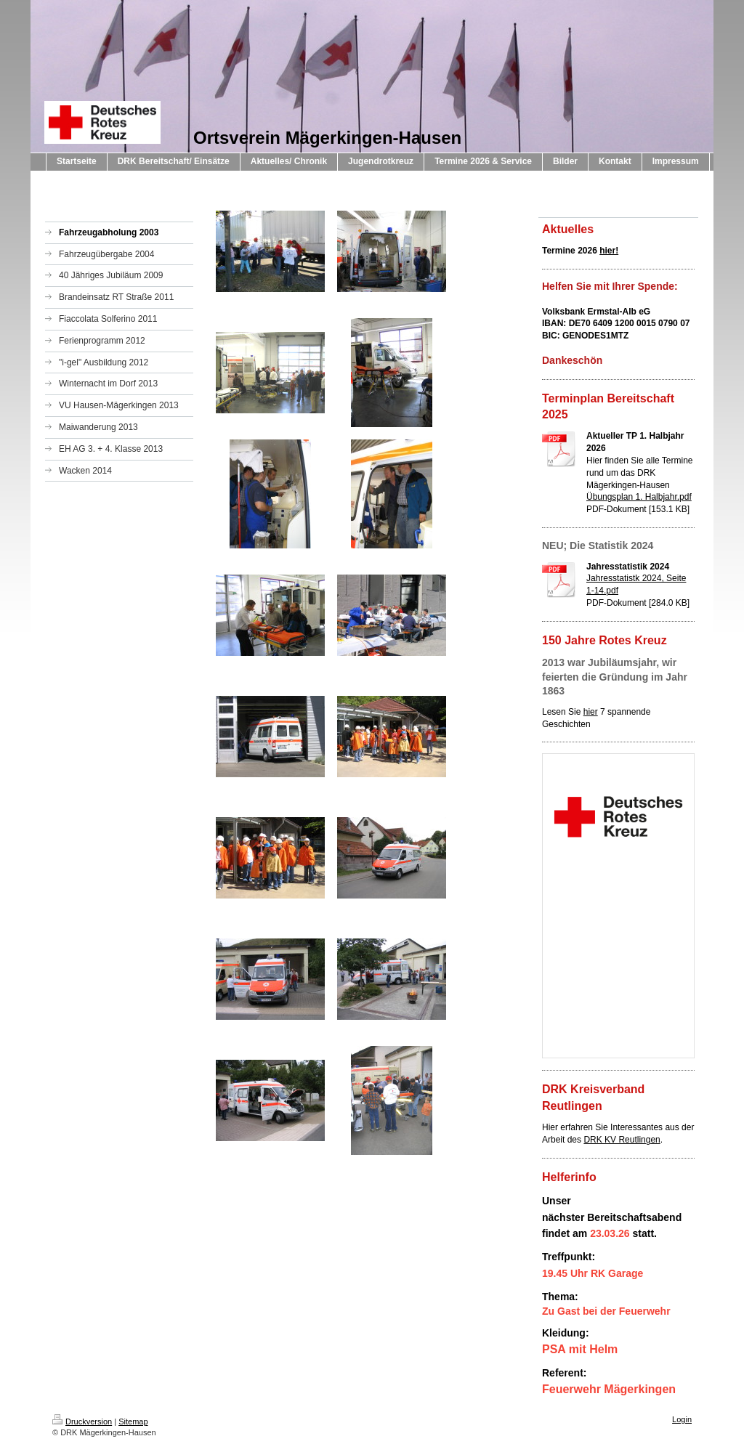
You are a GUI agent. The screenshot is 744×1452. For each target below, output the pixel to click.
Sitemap (132, 1421)
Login (682, 1419)
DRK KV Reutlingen (621, 1140)
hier (590, 712)
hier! (608, 251)
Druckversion (82, 1421)
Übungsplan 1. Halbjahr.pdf (639, 497)
